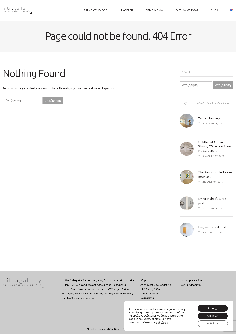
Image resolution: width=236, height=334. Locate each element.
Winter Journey (209, 118)
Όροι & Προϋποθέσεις (191, 280)
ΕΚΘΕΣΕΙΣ (127, 10)
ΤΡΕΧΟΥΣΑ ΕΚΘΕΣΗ (96, 10)
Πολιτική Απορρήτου (190, 285)
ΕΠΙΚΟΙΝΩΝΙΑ (154, 10)
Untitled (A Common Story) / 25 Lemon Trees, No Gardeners (215, 146)
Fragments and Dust (212, 227)
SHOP (214, 10)
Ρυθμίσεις (212, 323)
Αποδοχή (212, 308)
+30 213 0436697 (151, 293)
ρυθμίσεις (162, 322)
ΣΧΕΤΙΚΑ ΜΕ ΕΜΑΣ (187, 10)
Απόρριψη (213, 315)
